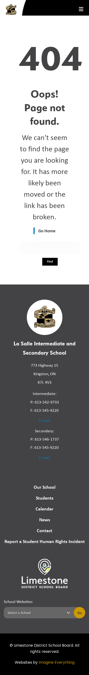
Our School (45, 487)
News (44, 519)
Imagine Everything (57, 663)
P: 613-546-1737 (44, 439)
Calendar (44, 508)
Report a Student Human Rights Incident (45, 541)
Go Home (47, 231)
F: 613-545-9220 (44, 410)
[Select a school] (38, 613)
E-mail (44, 420)
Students (44, 498)
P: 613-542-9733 (44, 402)
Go (79, 612)
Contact (44, 530)
